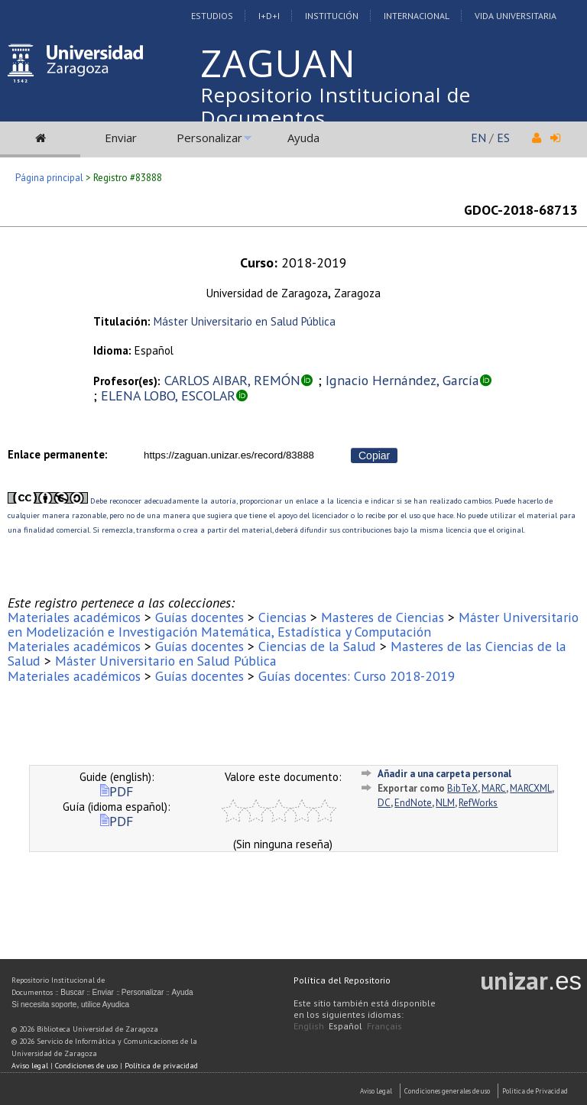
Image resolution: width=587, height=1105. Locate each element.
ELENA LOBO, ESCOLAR (168, 395)
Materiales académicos (74, 617)
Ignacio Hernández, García (402, 380)
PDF (116, 791)
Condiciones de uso (86, 1066)
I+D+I (269, 15)
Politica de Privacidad (535, 1091)
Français (384, 1026)
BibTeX (462, 788)
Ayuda (303, 137)
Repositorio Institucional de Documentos (335, 106)
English (309, 1026)
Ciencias (282, 617)
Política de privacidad (161, 1066)
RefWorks (478, 802)
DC (384, 802)
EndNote (413, 802)
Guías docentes (199, 617)
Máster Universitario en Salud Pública (245, 321)
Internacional (416, 15)
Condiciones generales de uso (447, 1091)
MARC (494, 788)
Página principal (49, 177)
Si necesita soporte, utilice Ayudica (70, 1004)
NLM (445, 802)
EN (478, 137)
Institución (331, 15)
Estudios (212, 15)
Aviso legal (29, 1066)
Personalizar (209, 137)
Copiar (374, 455)
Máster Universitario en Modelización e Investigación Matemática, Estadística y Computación (293, 624)
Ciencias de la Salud (317, 646)
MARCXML (531, 788)
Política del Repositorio (342, 980)
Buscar (72, 992)
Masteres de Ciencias (382, 617)
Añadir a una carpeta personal (444, 773)
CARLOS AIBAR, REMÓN (232, 380)
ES (503, 137)
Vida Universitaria (515, 15)
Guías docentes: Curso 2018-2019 (357, 676)
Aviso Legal (376, 1091)
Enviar (121, 137)
